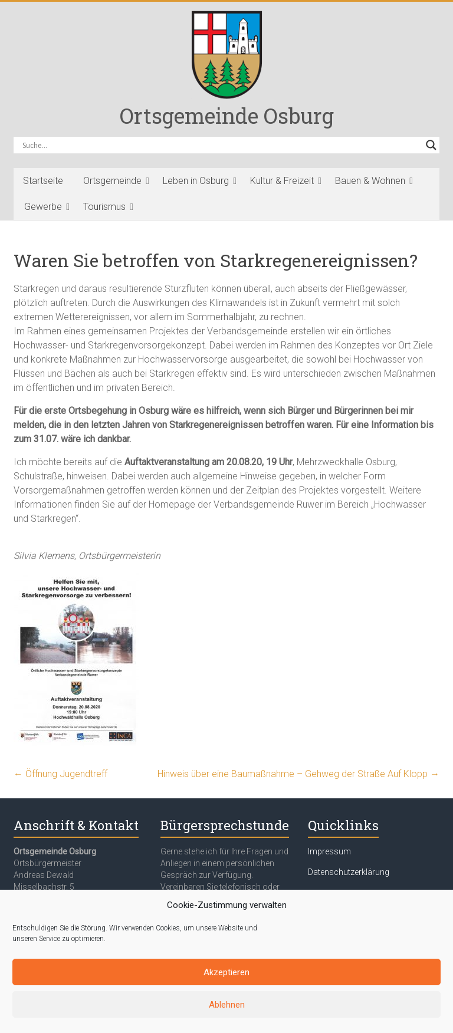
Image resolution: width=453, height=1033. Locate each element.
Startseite (43, 180)
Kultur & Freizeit (282, 180)
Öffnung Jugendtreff (60, 773)
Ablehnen (227, 1004)
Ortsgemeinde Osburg (227, 115)
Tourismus (104, 206)
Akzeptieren (226, 972)
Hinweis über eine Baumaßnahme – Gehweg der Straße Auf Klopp (298, 773)
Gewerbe (43, 206)
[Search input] (221, 145)
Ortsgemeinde (112, 180)
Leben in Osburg (196, 180)
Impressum (329, 851)
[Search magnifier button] (431, 145)
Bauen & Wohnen (370, 180)
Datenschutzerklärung (348, 872)
